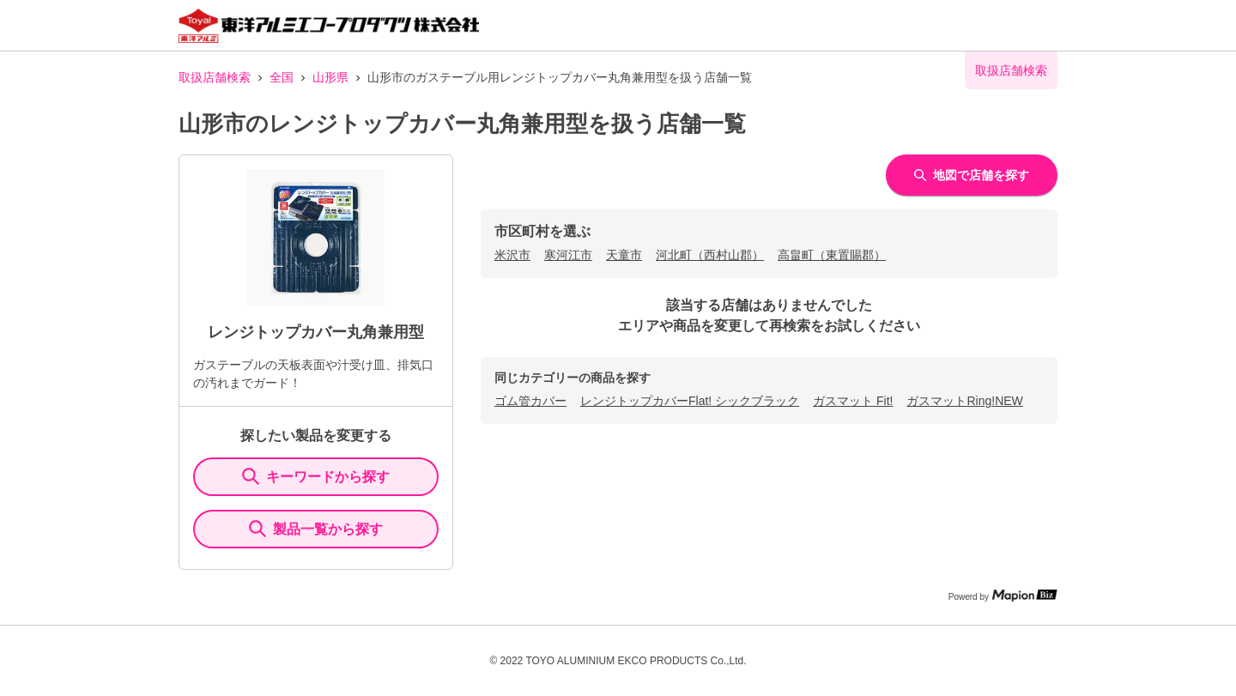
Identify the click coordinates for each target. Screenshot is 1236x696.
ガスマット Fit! (853, 401)
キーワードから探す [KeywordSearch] (316, 476)
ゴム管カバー (530, 401)
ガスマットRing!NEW (964, 401)
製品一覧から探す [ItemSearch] (316, 528)
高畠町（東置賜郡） (832, 255)
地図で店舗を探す (971, 175)
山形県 (330, 77)
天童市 (624, 255)
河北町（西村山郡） (710, 255)
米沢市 (512, 255)
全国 (282, 77)
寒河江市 (568, 255)
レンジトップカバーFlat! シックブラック (689, 401)
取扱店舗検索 (215, 77)
